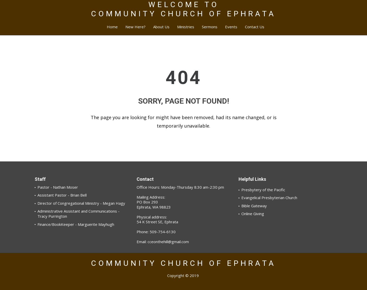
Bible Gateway (254, 205)
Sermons (209, 26)
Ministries (185, 26)
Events (231, 26)
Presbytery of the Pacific (263, 189)
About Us (161, 26)
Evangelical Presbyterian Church (269, 197)
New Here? (135, 26)
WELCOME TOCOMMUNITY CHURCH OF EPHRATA (183, 9)
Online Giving (252, 213)
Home (112, 26)
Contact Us (254, 26)
